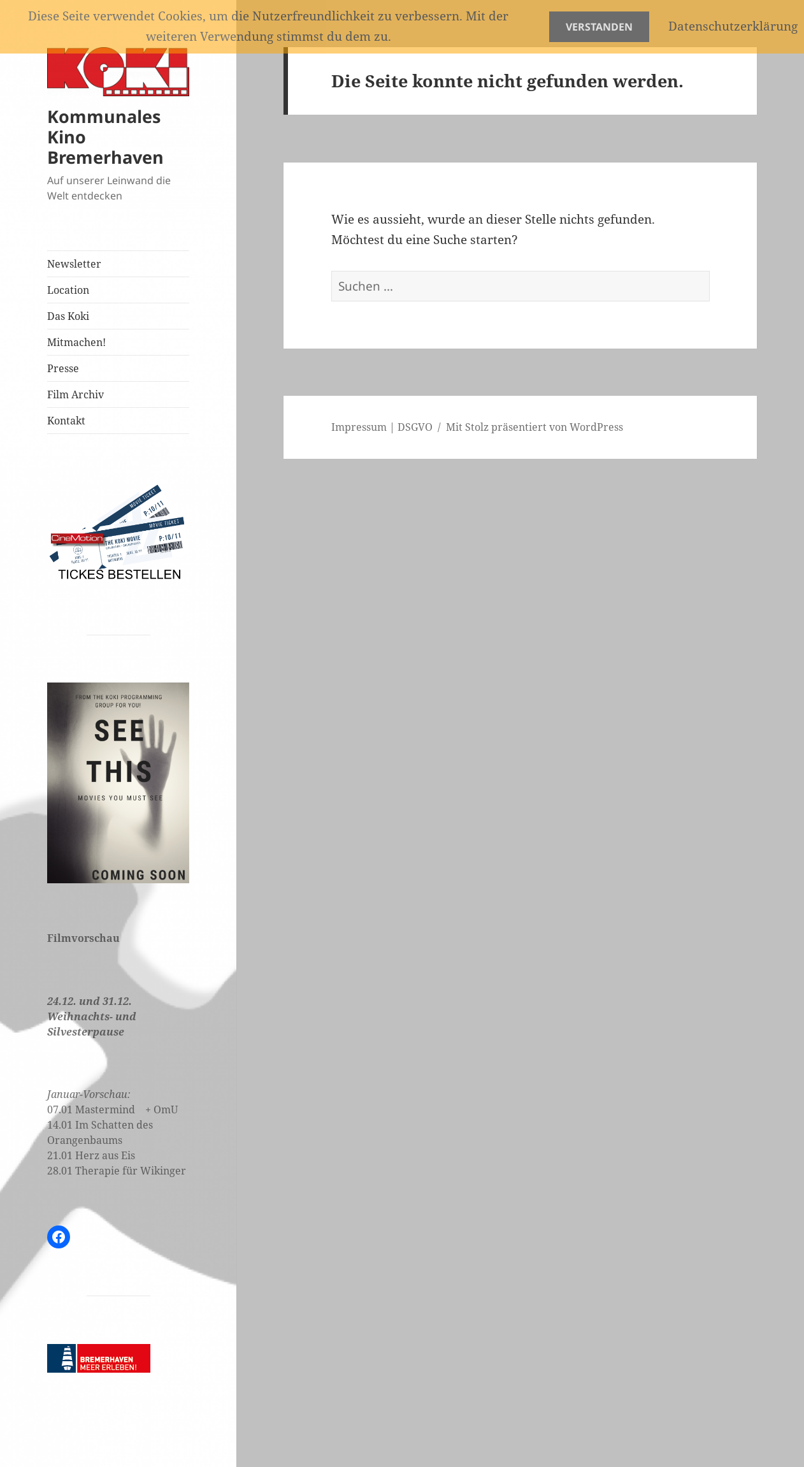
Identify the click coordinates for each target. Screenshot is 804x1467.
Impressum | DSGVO (382, 427)
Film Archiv (75, 394)
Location (68, 290)
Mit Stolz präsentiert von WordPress (534, 427)
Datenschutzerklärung (733, 26)
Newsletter (74, 264)
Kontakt (66, 421)
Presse (63, 368)
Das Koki (68, 316)
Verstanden (599, 27)
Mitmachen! (76, 342)
